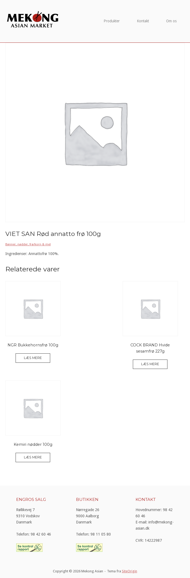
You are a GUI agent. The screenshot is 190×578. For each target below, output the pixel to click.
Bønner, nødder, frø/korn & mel (28, 244)
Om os (171, 21)
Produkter (112, 21)
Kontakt (143, 21)
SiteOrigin (129, 571)
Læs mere (33, 358)
